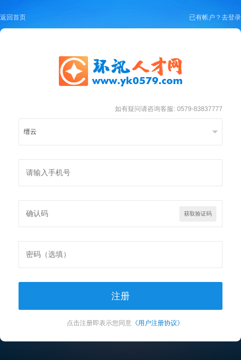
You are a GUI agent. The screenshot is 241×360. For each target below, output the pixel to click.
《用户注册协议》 (158, 323)
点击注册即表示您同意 (125, 323)
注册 (120, 296)
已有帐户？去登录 (215, 17)
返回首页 (13, 17)
